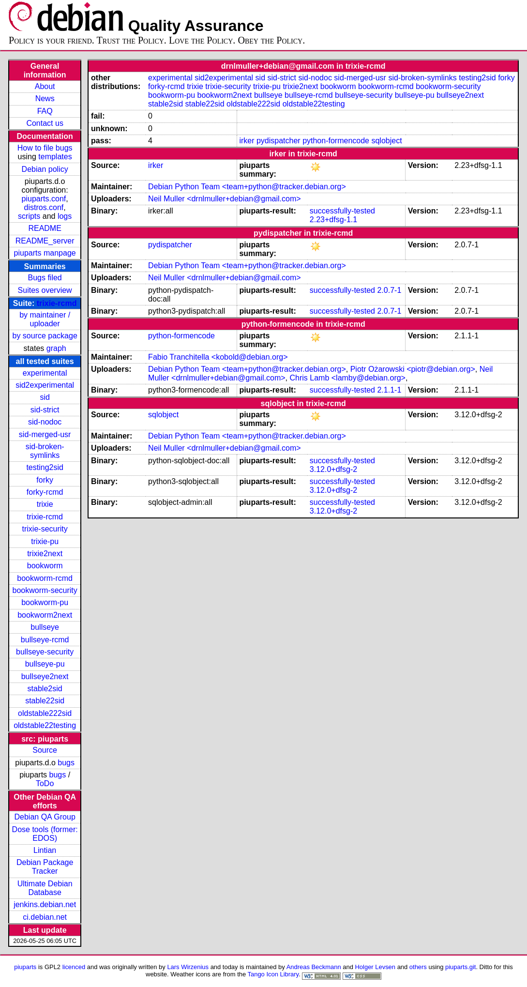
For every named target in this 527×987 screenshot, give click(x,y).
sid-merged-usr (45, 434)
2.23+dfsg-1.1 (333, 219)
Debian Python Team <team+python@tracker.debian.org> (247, 186)
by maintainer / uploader (44, 319)
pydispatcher (278, 141)
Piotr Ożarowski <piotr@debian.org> (412, 369)
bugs (66, 763)
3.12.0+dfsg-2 (333, 469)
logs (65, 216)
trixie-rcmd (57, 303)
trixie (45, 504)
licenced (74, 967)
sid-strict (45, 410)
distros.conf (44, 207)
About (45, 86)
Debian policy (45, 169)
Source (44, 750)
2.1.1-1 (389, 390)
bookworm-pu (44, 602)
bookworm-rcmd (45, 578)
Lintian (44, 850)
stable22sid (44, 701)
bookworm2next (44, 615)
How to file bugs (45, 148)
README (44, 228)
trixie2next (44, 553)
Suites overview (45, 290)
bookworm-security (45, 590)
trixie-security (45, 529)
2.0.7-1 (389, 290)
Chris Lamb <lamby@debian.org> (347, 378)
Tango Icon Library (273, 974)
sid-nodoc (44, 422)
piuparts (25, 967)
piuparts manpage (45, 253)
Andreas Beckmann (313, 967)
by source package (44, 336)
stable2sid (45, 688)
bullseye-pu (45, 664)
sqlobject (386, 141)
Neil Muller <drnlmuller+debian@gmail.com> (224, 199)
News (45, 98)
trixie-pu (45, 541)
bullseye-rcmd (45, 640)
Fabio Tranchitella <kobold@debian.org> (217, 357)
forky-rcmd (45, 492)
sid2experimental (44, 385)
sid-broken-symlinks (45, 450)
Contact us (44, 123)
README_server (45, 241)
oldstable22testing (45, 725)
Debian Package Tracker (44, 866)
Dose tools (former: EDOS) (45, 833)
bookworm (45, 566)
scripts (29, 216)
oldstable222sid (45, 713)
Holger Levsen (375, 967)
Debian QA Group (44, 817)
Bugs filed (45, 277)
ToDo (45, 783)
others (418, 967)
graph (56, 348)
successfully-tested (342, 211)
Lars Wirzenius (188, 967)
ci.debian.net (45, 917)
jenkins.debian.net (45, 904)
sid (44, 397)
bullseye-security (45, 652)
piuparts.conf (44, 199)
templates (55, 156)
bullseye (44, 627)
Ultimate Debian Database (45, 888)
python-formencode (335, 141)
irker (246, 141)
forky (44, 480)
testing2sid (44, 467)
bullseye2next (45, 676)
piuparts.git (460, 967)
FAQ (45, 111)
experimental (45, 373)
